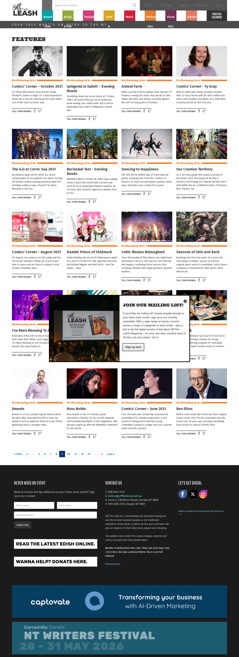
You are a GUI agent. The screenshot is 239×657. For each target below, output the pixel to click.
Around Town (52, 15)
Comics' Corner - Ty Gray (196, 86)
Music (134, 15)
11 (75, 454)
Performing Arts (155, 15)
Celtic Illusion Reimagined (143, 252)
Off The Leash (27, 10)
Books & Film (73, 15)
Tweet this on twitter (40, 111)
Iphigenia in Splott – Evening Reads (91, 88)
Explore (196, 15)
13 (89, 454)
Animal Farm (131, 86)
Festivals (93, 15)
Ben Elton (184, 408)
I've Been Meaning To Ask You (36, 330)
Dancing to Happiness (140, 169)
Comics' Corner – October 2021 (37, 86)
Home (47, 5)
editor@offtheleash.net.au (125, 496)
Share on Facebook (35, 111)
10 (68, 454)
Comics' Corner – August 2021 (36, 252)
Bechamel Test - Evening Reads (87, 171)
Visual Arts (175, 15)
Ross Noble (76, 408)
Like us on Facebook (182, 494)
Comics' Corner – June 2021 (143, 408)
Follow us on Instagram (203, 494)
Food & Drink (114, 15)
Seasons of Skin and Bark (198, 252)
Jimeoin (18, 408)
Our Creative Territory (194, 169)
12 (82, 454)
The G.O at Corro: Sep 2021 (34, 169)
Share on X (193, 494)
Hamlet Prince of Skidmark (89, 252)
